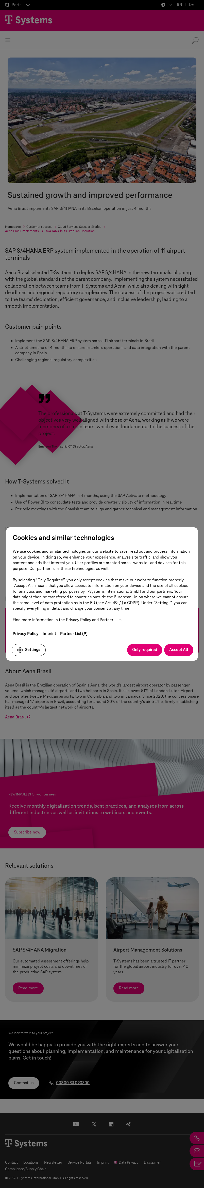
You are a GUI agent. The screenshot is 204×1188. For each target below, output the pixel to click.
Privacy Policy (26, 633)
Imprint (49, 633)
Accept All (178, 649)
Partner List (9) (74, 633)
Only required (144, 649)
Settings (28, 650)
